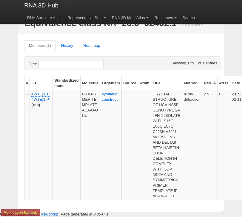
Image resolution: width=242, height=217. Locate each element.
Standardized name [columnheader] (66, 83)
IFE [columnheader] (34, 83)
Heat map (91, 45)
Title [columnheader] (157, 83)
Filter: (46, 64)
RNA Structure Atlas (44, 18)
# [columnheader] (27, 83)
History (67, 45)
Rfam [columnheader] (144, 83)
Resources (164, 18)
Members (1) (40, 45)
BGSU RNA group (42, 214)
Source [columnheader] (129, 83)
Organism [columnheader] (111, 83)
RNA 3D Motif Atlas (128, 18)
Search (189, 18)
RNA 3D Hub (41, 5)
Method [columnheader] (191, 83)
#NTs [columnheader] (224, 83)
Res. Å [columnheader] (210, 83)
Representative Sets (84, 18)
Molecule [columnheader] (90, 83)
